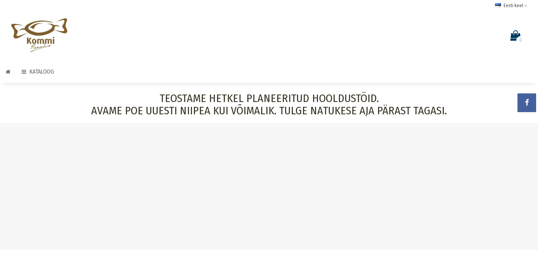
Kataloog (38, 71)
